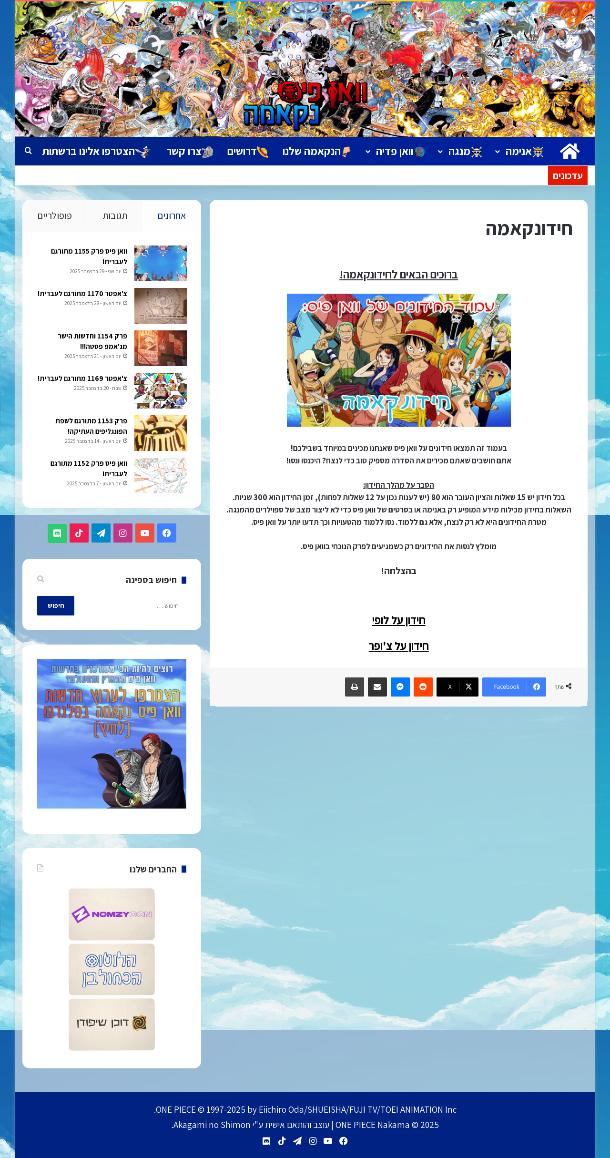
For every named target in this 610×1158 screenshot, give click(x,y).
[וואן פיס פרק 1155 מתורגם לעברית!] (160, 264)
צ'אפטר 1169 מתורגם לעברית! (82, 379)
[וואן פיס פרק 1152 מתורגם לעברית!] (160, 476)
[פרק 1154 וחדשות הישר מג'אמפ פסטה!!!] (160, 349)
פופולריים (55, 215)
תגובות (114, 215)
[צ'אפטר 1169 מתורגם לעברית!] (160, 392)
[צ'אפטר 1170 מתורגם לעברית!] (160, 307)
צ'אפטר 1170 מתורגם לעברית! (82, 294)
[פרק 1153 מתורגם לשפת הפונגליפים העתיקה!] (160, 434)
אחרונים (172, 215)
